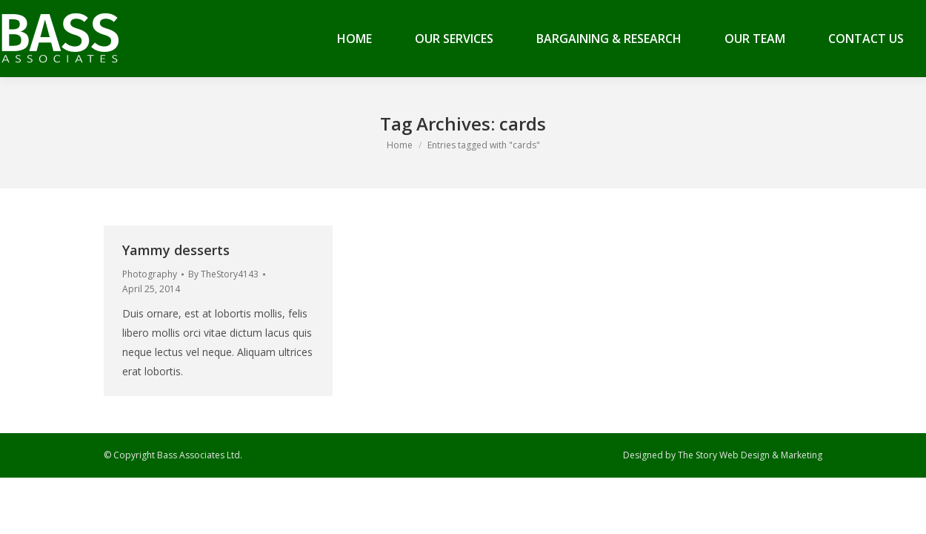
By (223, 274)
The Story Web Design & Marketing (750, 455)
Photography (149, 274)
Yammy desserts (176, 250)
